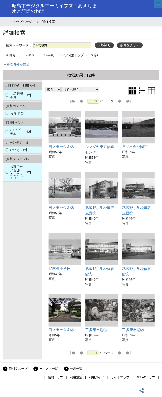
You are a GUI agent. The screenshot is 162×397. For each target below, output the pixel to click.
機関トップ (55, 377)
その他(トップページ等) (80, 55)
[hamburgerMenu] (158, 4)
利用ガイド (96, 377)
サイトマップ (120, 377)
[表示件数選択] (53, 89)
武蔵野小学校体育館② (136, 271)
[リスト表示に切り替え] (142, 90)
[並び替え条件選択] (80, 89)
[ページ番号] (93, 101)
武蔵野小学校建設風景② (136, 210)
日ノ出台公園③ (61, 208)
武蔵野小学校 (59, 269)
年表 (50, 55)
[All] (62, 45)
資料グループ (18, 369)
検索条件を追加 (18, 64)
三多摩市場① (96, 330)
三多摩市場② (133, 330)
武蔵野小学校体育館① (99, 271)
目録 (12, 55)
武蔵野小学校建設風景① (99, 210)
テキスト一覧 (49, 369)
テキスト (31, 55)
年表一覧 (76, 369)
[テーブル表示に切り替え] (151, 90)
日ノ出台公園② (61, 147)
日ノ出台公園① (134, 147)
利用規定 (76, 377)
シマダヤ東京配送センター (99, 149)
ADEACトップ (145, 377)
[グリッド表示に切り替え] (132, 90)
